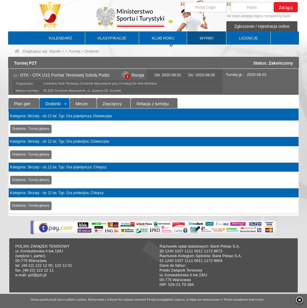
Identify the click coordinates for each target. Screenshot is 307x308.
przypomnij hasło (277, 16)
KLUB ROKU (163, 38)
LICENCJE (248, 38)
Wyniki (55, 51)
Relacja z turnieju (152, 103)
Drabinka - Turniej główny (30, 128)
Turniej (74, 51)
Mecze (82, 103)
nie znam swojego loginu (245, 16)
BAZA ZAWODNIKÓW (153, 53)
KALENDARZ (60, 38)
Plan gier (22, 103)
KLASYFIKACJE (112, 38)
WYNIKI (206, 38)
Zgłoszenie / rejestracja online (262, 26)
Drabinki (53, 103)
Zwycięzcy (112, 103)
